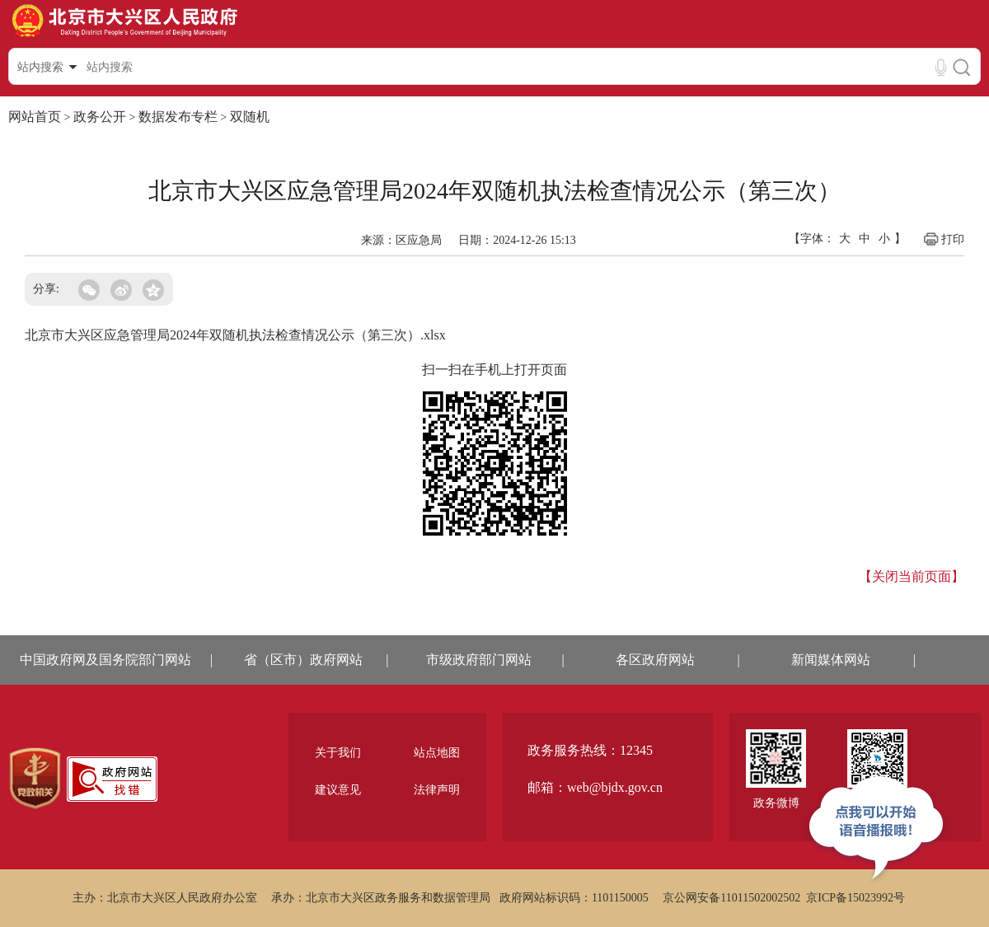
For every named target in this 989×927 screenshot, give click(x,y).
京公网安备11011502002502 (731, 898)
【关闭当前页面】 (911, 576)
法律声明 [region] (437, 790)
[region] (35, 779)
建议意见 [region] (338, 790)
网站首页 (34, 117)
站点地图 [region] (437, 753)
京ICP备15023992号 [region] (855, 898)
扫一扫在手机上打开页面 (494, 370)
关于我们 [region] (338, 753)
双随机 (250, 117)
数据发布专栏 (178, 117)
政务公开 (99, 117)
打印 (943, 239)
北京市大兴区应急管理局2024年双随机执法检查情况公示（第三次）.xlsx (235, 335)
